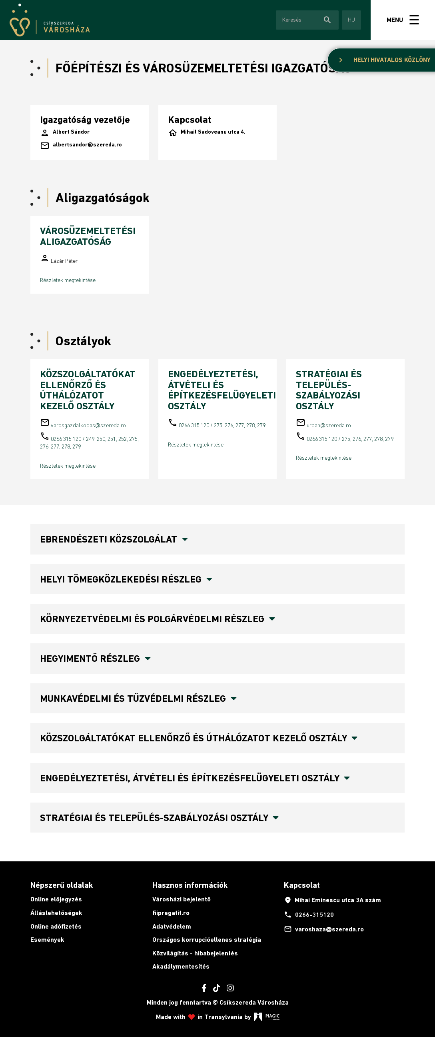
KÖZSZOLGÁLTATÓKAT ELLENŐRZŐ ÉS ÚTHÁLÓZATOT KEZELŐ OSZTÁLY (88, 389)
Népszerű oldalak (61, 885)
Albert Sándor (65, 133)
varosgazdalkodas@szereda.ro (88, 425)
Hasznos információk (189, 885)
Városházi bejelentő (181, 899)
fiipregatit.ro (171, 913)
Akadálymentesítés (181, 966)
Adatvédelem (171, 926)
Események (47, 939)
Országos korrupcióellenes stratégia (206, 939)
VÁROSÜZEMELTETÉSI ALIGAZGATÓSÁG (88, 236)
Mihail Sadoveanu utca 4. (206, 133)
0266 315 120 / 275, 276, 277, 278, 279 (222, 425)
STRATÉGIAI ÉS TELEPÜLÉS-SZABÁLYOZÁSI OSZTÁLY (329, 389)
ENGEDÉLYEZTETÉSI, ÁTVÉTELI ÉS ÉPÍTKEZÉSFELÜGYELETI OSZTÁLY (222, 389)
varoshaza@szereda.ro (324, 929)
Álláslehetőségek (56, 913)
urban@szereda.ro (329, 425)
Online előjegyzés (56, 899)
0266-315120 (309, 915)
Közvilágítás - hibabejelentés (195, 953)
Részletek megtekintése (68, 280)
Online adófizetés (56, 926)
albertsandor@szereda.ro (81, 145)
